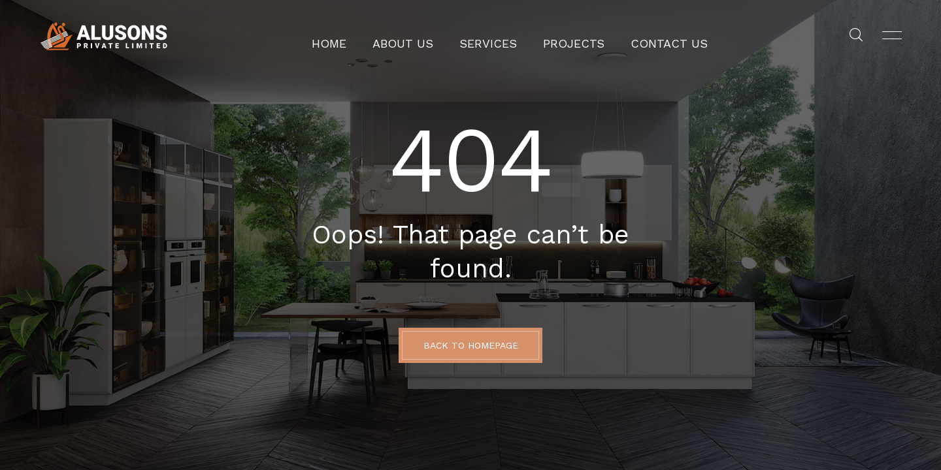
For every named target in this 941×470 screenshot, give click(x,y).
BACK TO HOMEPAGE (470, 345)
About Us (422, 35)
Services (494, 35)
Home (359, 35)
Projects (565, 35)
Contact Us (645, 35)
